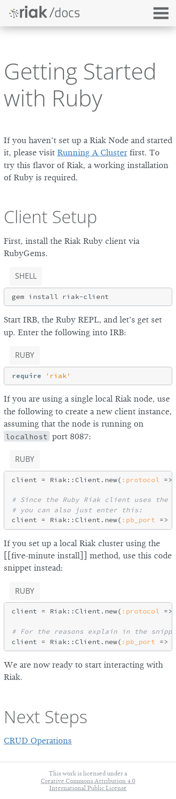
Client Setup (50, 216)
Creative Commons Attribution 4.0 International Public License (88, 784)
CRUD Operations (38, 740)
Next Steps (45, 716)
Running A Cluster (92, 152)
